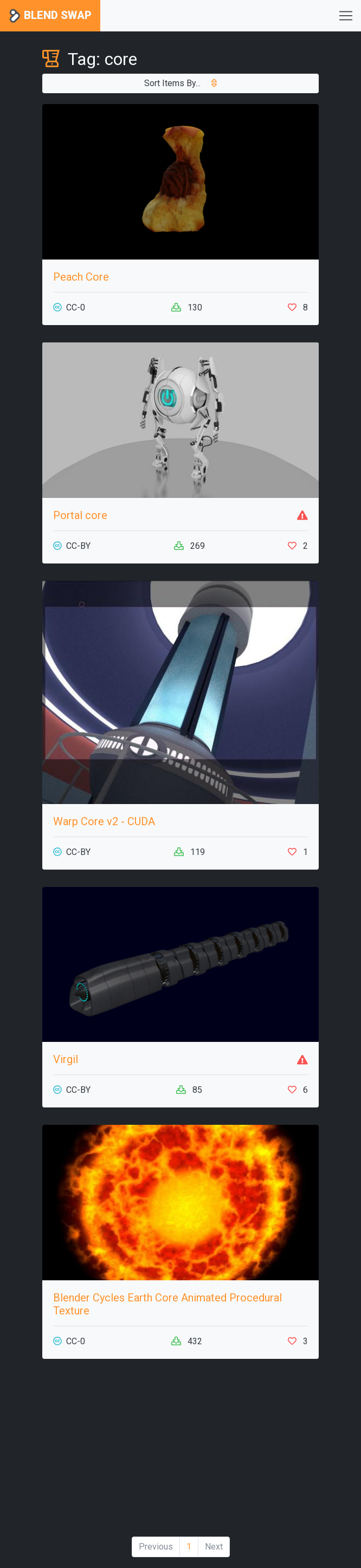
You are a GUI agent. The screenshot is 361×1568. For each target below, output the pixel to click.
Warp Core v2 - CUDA (104, 821)
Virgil (65, 1059)
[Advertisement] (180, 1452)
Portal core (80, 515)
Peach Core (81, 276)
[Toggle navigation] (346, 16)
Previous (156, 1546)
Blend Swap (50, 16)
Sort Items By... (180, 83)
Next (214, 1546)
